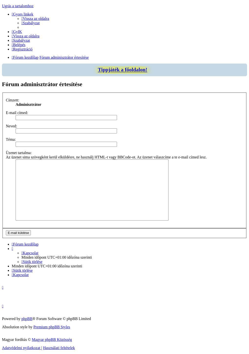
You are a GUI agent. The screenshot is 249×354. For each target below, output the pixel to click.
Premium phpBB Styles (51, 327)
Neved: (11, 126)
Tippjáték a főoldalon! (122, 70)
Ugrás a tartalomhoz (18, 6)
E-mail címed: (17, 113)
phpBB (26, 319)
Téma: (11, 139)
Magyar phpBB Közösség (52, 340)
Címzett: (12, 100)
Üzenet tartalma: (19, 153)
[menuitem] (35, 18)
